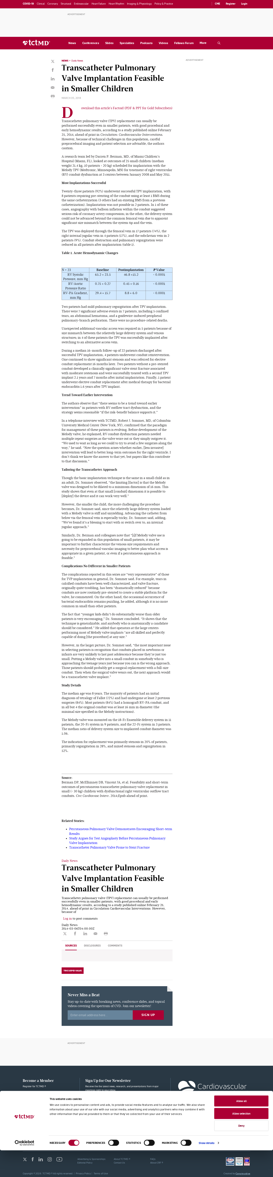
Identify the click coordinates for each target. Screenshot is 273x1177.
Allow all (241, 1127)
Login (244, 3)
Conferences (90, 43)
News (72, 43)
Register (230, 3)
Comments (115, 944)
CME (217, 3)
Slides (109, 43)
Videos (163, 43)
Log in (67, 918)
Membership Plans (47, 1095)
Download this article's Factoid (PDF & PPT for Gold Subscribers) (127, 108)
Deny (241, 1152)
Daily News (78, 60)
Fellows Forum (184, 43)
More (203, 43)
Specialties (127, 43)
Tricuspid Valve (73, 970)
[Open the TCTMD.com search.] (219, 43)
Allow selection (241, 1140)
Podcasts (146, 43)
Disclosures (92, 944)
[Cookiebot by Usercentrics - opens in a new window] (24, 1169)
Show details (206, 1169)
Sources (71, 944)
